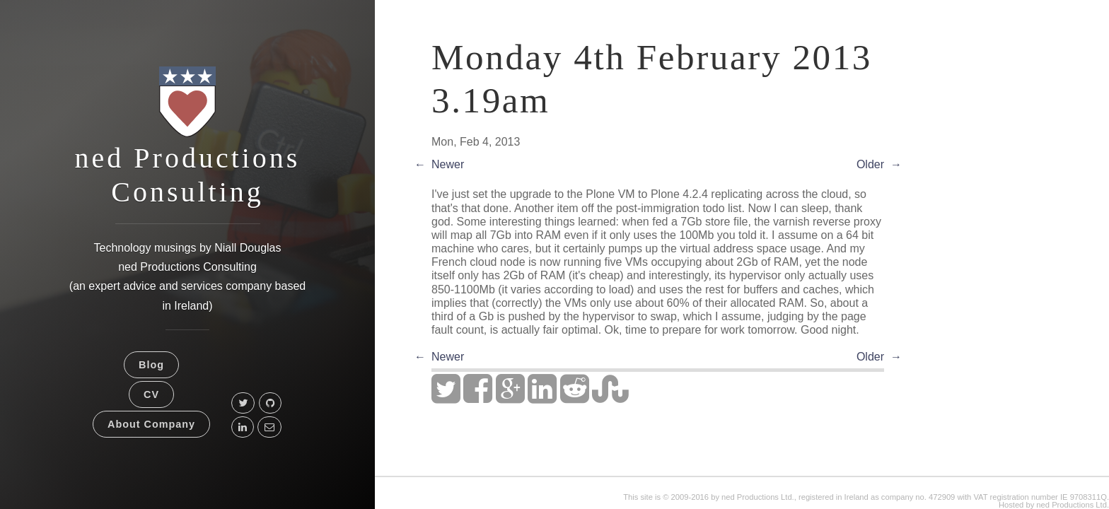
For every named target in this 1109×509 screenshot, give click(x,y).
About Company (151, 424)
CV (151, 394)
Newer (447, 164)
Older (870, 164)
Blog (151, 364)
